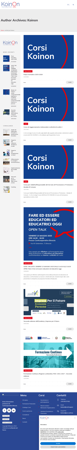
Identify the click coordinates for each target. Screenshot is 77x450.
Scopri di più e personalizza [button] (58, 447)
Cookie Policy (6, 419)
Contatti (24, 422)
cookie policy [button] (61, 432)
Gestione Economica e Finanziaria (47, 412)
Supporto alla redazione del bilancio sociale (14, 143)
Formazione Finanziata (28, 404)
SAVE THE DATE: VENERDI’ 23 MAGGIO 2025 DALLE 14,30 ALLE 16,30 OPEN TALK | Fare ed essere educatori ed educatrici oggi (14, 74)
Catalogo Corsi (26, 407)
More (25, 82)
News (24, 418)
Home (2, 30)
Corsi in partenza (27, 411)
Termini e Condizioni (7, 422)
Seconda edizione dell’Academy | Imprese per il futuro (41, 321)
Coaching (13, 187)
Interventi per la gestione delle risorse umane (14, 179)
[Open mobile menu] (68, 4)
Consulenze (25, 414)
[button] (75, 418)
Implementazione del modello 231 (15, 169)
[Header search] (73, 4)
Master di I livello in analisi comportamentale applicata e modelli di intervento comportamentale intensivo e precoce (15, 96)
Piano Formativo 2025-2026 (33, 74)
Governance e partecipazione (45, 401)
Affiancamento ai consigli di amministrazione (15, 161)
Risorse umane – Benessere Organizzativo (48, 406)
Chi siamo (25, 400)
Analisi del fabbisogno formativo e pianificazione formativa (14, 133)
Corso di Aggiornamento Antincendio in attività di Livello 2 (43, 127)
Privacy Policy (6, 415)
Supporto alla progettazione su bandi (14, 153)
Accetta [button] (58, 443)
